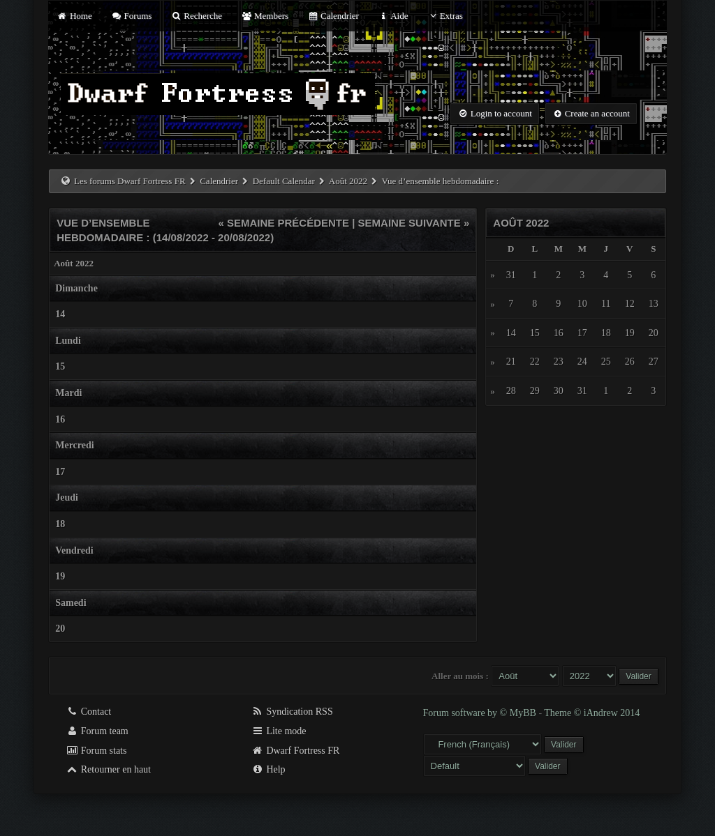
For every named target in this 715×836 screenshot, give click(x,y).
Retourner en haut (108, 769)
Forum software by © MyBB (481, 713)
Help (268, 769)
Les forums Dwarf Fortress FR (130, 181)
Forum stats (96, 750)
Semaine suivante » (414, 223)
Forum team (97, 731)
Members (264, 15)
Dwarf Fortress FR (295, 750)
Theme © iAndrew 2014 (592, 713)
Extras (445, 15)
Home (74, 15)
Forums (131, 15)
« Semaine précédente (283, 223)
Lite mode (279, 731)
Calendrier (333, 15)
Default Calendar (284, 181)
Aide (393, 15)
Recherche (197, 15)
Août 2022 (348, 181)
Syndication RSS (292, 711)
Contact (88, 711)
